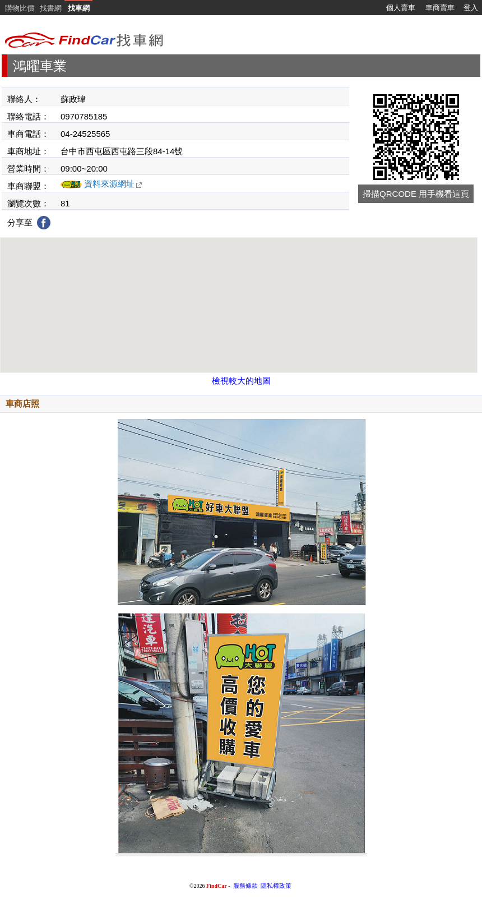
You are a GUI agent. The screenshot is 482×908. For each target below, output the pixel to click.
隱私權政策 (276, 886)
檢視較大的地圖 (241, 380)
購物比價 (19, 8)
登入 (471, 7)
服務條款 (245, 886)
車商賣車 (440, 7)
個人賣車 (400, 7)
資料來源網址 (113, 183)
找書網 (51, 8)
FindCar (216, 886)
